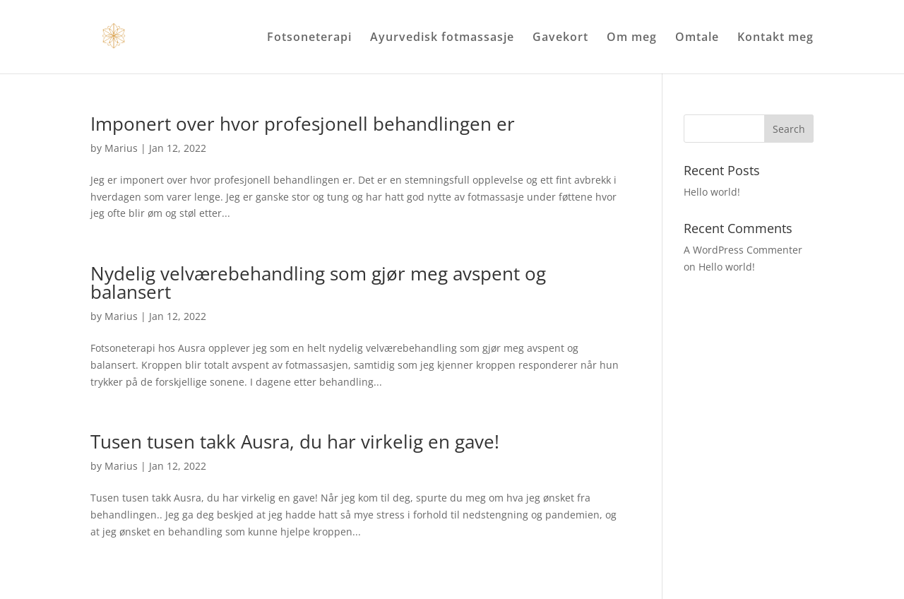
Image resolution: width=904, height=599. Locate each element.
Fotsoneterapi (309, 38)
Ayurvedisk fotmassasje (442, 38)
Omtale (697, 38)
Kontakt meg (775, 38)
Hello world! (712, 191)
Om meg (632, 38)
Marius (121, 148)
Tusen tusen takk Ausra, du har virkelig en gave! (294, 441)
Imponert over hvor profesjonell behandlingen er (302, 123)
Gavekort (560, 38)
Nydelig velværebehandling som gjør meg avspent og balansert (318, 282)
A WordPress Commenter (743, 249)
